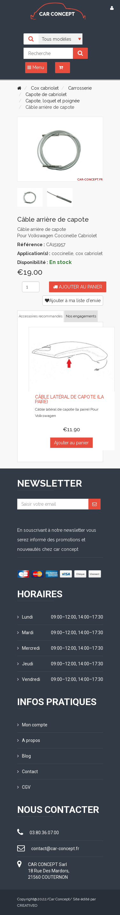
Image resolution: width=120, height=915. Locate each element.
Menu (35, 67)
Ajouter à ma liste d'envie (73, 300)
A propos (28, 740)
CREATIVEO (27, 905)
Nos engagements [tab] (81, 316)
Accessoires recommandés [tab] (40, 316)
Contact (27, 771)
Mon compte (32, 724)
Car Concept (59, 899)
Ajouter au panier (77, 286)
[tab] (30, 197)
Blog (24, 756)
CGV (24, 787)
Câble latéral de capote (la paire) (69, 399)
